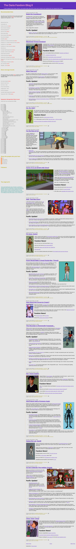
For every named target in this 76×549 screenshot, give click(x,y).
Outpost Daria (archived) (5, 53)
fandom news (34, 126)
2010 (3, 149)
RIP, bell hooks (37, 249)
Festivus (31, 134)
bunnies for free (70, 191)
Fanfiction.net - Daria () (6, 44)
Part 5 (41, 427)
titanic (48, 229)
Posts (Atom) (34, 546)
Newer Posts (28, 543)
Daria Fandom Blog (4, 33)
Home (51, 543)
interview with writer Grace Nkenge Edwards (53, 393)
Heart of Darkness (30, 477)
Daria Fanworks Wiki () (6, 35)
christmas (30, 126)
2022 (3, 108)
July (4, 131)
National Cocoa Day (70, 309)
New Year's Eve (29, 17)
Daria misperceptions (48, 245)
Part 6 (40, 486)
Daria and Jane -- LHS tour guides (55, 119)
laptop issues (68, 187)
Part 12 (30, 417)
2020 (3, 138)
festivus (30, 163)
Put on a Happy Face (33, 158)
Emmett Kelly (65, 379)
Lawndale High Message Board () (8, 49)
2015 (3, 144)
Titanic (27, 209)
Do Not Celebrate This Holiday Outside (39, 467)
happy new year (43, 37)
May (4, 133)
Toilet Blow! (31, 508)
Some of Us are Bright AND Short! (37, 168)
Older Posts (72, 543)
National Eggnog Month (60, 521)
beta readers (49, 537)
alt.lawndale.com (4, 24)
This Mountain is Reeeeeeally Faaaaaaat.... (40, 326)
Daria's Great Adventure (33, 221)
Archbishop (47, 55)
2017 (3, 142)
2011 (3, 148)
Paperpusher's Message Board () (8, 57)
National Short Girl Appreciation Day (67, 177)
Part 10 (55, 416)
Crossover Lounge (32, 419)
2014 (3, 145)
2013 (3, 146)
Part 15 (38, 341)
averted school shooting (43, 317)
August (4, 130)
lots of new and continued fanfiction (51, 37)
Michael (37, 315)
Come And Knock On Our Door (35, 343)
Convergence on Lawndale (34, 87)
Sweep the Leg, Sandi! (33, 441)
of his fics (51, 117)
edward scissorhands (36, 436)
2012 (3, 147)
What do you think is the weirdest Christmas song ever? (45, 121)
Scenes (30, 361)
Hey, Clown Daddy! (32, 374)
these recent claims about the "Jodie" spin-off (54, 391)
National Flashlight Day (63, 171)
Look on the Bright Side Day (64, 173)
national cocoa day (39, 321)
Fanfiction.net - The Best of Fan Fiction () (10, 42)
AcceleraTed (31, 83)
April (4, 134)
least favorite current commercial (54, 57)
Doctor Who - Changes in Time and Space (37, 277)
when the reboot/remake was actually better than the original (60, 59)
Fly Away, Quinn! (32, 234)
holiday (38, 126)
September (5, 129)
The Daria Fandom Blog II (18, 5)
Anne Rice (47, 315)
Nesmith (41, 315)
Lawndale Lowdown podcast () (7, 51)
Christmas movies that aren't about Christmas (57, 389)
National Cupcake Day (36, 266)
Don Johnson (45, 262)
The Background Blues (33, 339)
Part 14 (34, 341)
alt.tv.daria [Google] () (6, 81)
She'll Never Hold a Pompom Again (38, 401)
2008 (3, 151)
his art (54, 459)
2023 (3, 107)
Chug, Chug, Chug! (32, 518)
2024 (3, 106)
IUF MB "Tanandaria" (4, 90)
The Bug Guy (4, 162)
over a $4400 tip (52, 247)
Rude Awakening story (61, 537)
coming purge (46, 117)
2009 (3, 150)
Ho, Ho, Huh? (30, 108)
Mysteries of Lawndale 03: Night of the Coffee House (39, 358)
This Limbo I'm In (32, 289)
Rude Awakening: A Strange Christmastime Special (39, 98)
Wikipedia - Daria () (5, 65)
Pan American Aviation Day (52, 236)
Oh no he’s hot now (53, 453)
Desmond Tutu (53, 55)
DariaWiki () (4, 38)
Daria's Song (31, 355)
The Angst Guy (5, 160)
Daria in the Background (31, 151)
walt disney (40, 463)
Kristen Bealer (4, 159)
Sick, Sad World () (5, 63)
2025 (3, 105)
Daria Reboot (61, 63)
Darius (51, 243)
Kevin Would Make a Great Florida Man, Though (42, 260)
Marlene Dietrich (44, 73)
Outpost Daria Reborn (5, 55)
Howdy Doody (41, 76)
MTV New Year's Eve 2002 (39, 21)
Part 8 (30, 487)
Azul (3, 158)
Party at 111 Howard (33, 282)
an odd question (43, 455)
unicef (48, 369)
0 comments (45, 36)
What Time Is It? (31, 71)
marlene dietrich (49, 103)
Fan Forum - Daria (4, 84)
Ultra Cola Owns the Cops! (34, 292)
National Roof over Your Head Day (36, 471)
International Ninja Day (63, 443)
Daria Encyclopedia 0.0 (5, 29)
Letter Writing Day (35, 408)
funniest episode (67, 189)
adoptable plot (64, 191)
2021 (3, 109)
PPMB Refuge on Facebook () (7, 61)
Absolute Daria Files (4, 22)
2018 (3, 141)
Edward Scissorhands (56, 403)
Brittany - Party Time (33, 32)
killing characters (56, 61)
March (4, 135)
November (5, 127)
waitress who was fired (43, 247)
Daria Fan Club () (5, 31)
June (4, 132)
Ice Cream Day (45, 304)
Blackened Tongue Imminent (36, 42)
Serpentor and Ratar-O (64, 53)
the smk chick (4, 163)
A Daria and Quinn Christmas (34, 347)
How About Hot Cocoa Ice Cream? (37, 302)
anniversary (30, 103)
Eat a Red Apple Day (48, 526)
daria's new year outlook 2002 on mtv (34, 37)
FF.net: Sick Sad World (5, 86)
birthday (34, 103)
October (4, 128)
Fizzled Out (31, 95)
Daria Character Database (5, 27)
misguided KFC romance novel (51, 457)
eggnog (30, 540)
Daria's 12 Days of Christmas (34, 91)
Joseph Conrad (29, 476)
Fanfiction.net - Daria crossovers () (8, 46)
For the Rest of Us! (32, 131)
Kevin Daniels (49, 376)
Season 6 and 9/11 (52, 532)
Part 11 (58, 416)
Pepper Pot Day (50, 45)
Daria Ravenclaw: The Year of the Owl (36, 155)
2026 (3, 104)
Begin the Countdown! (33, 14)
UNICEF (42, 332)
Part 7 (43, 486)
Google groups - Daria (5, 88)
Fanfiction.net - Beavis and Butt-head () (9, 40)
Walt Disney (51, 447)
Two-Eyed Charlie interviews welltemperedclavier (48, 535)
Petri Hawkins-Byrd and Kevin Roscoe (60, 251)
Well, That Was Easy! (33, 199)
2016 (3, 143)
